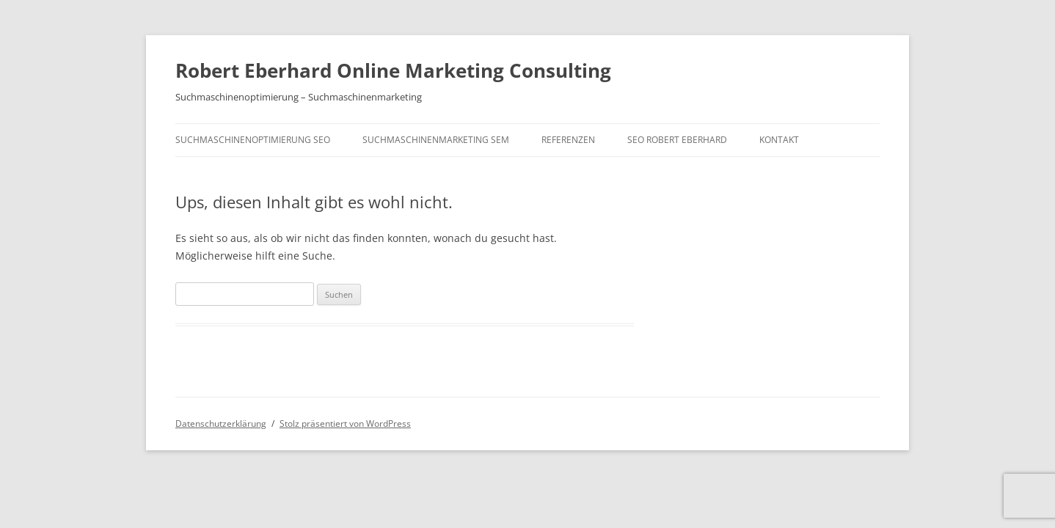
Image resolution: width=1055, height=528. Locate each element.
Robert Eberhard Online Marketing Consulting (393, 70)
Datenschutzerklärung (220, 423)
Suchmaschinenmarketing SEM (435, 139)
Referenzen (568, 139)
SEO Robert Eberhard (677, 139)
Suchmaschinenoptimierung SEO (252, 139)
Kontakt (779, 139)
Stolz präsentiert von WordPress (345, 423)
